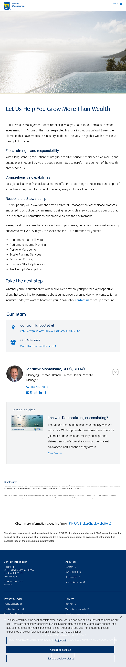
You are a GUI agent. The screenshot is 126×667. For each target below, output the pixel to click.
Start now (69, 604)
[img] (63, 52)
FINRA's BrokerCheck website (88, 523)
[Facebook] (46, 392)
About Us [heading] (70, 561)
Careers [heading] (69, 599)
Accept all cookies (60, 649)
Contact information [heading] (15, 561)
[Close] (120, 617)
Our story (69, 566)
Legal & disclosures (12, 609)
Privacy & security (11, 604)
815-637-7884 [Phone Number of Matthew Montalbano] (37, 387)
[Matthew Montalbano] (115, 372)
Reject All (60, 640)
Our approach (71, 577)
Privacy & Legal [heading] (13, 599)
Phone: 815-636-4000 (13, 581)
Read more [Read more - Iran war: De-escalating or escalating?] (55, 453)
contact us (82, 300)
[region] (63, 640)
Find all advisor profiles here (38, 346)
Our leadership (72, 571)
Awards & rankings (73, 582)
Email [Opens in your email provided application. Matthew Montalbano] (31, 392)
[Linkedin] (40, 392)
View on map (9, 576)
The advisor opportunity (75, 609)
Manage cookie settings (60, 658)
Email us (8, 584)
